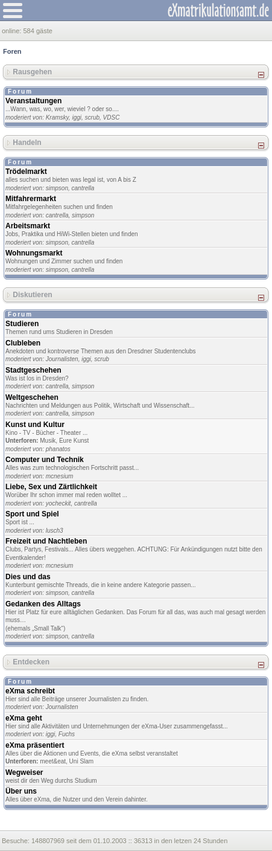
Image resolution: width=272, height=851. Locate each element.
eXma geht (23, 718)
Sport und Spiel (32, 514)
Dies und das (28, 577)
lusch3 (54, 530)
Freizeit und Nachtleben (46, 541)
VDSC (111, 117)
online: (12, 30)
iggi (76, 117)
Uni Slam (81, 761)
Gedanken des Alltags (43, 604)
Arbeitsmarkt (27, 226)
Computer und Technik (44, 459)
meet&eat (53, 761)
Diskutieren (32, 295)
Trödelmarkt (26, 171)
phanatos (58, 449)
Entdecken (31, 661)
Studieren (22, 324)
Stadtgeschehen (33, 370)
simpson (57, 188)
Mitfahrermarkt (30, 198)
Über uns (21, 791)
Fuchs (67, 734)
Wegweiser (24, 772)
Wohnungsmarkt (33, 253)
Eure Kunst (74, 440)
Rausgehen (32, 72)
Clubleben (22, 343)
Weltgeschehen (32, 397)
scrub (92, 117)
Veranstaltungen (33, 101)
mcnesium (60, 476)
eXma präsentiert (34, 745)
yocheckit (58, 503)
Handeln (27, 142)
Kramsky (57, 117)
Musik (47, 440)
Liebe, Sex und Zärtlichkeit (51, 487)
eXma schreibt (30, 691)
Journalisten (62, 359)
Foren (12, 51)
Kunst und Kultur (35, 424)
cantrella (83, 188)
